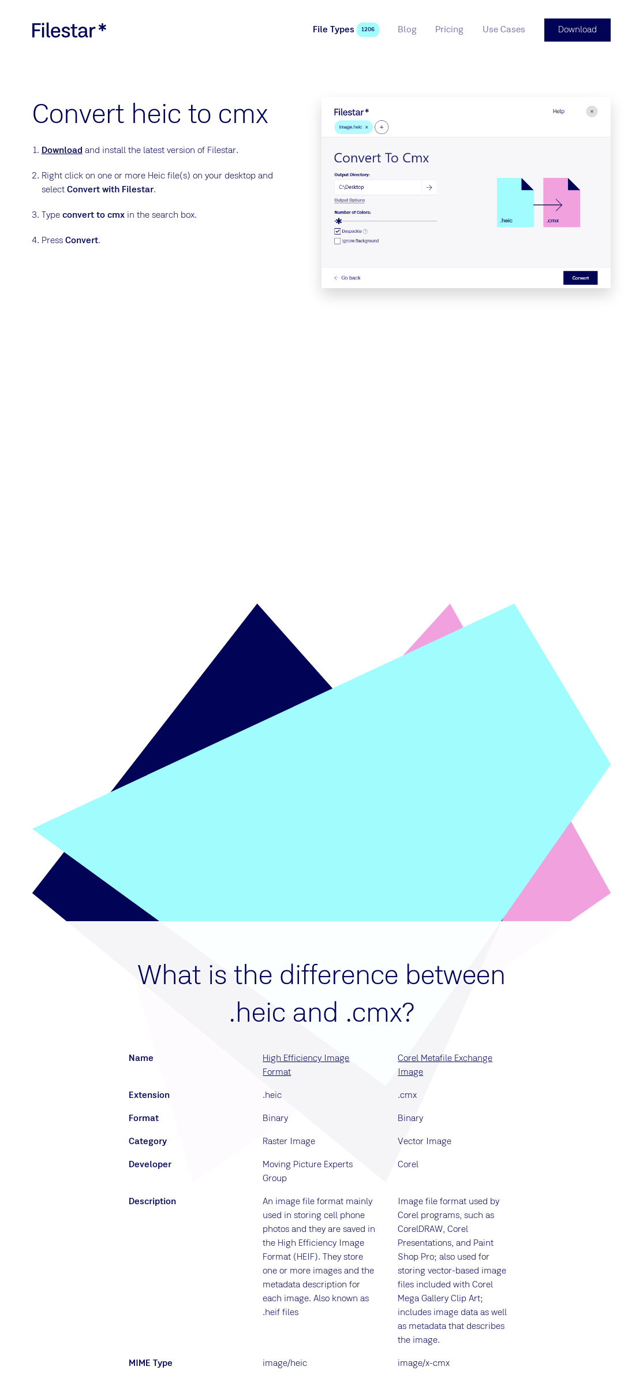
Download (62, 150)
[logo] (69, 30)
